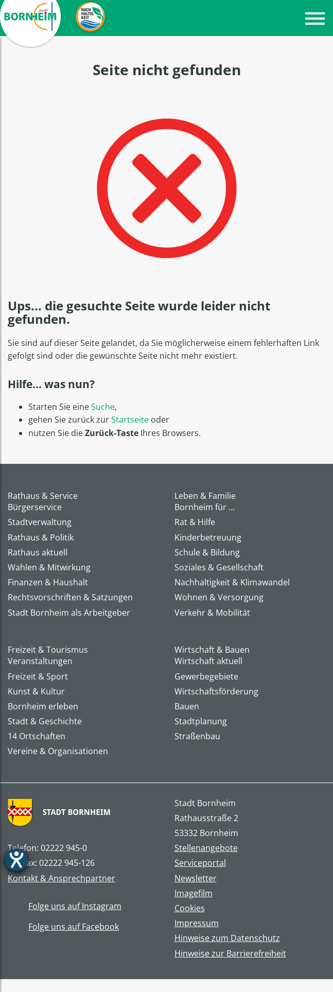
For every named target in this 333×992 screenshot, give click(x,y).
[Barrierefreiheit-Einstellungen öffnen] (16, 859)
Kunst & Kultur (36, 692)
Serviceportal (200, 863)
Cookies (189, 908)
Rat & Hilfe (194, 522)
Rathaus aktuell (37, 553)
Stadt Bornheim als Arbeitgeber (69, 613)
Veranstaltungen (40, 661)
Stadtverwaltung (40, 522)
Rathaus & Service (43, 495)
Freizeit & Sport (38, 677)
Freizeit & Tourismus (48, 649)
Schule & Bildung (207, 553)
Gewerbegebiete (206, 677)
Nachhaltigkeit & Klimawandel (232, 582)
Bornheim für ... (204, 507)
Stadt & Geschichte (45, 721)
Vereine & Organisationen (58, 751)
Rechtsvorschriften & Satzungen (70, 597)
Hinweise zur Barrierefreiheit (230, 954)
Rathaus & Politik (41, 538)
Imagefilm (193, 893)
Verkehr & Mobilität (212, 613)
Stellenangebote (206, 848)
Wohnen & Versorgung (219, 597)
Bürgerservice (35, 507)
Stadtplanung (200, 721)
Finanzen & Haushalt (48, 582)
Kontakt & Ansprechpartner (61, 878)
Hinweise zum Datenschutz (227, 938)
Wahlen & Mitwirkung (49, 567)
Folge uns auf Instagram (64, 906)
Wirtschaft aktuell (208, 661)
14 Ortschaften (36, 736)
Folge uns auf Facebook (63, 927)
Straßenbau (197, 736)
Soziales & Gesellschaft (219, 567)
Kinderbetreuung (207, 538)
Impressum (196, 923)
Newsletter (195, 878)
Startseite (130, 419)
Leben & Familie (205, 495)
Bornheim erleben (43, 706)
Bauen (186, 706)
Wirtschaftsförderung (216, 692)
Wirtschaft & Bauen (212, 649)
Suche (103, 406)
